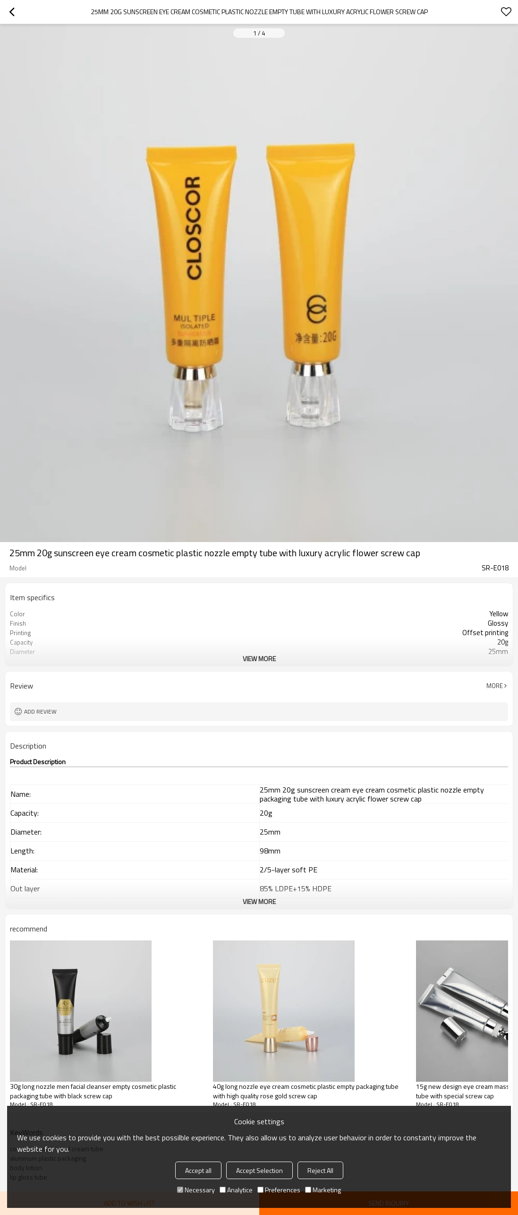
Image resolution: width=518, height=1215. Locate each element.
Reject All (320, 1170)
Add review (40, 711)
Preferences (278, 1190)
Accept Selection (259, 1170)
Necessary (196, 1190)
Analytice (236, 1190)
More (494, 685)
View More (259, 659)
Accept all (198, 1170)
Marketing (323, 1190)
